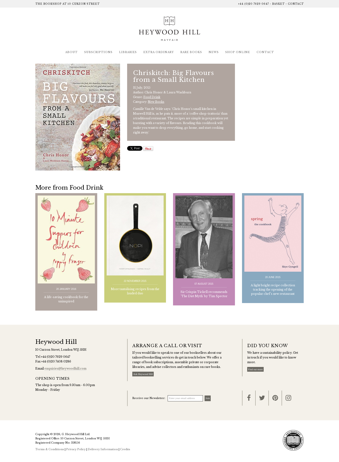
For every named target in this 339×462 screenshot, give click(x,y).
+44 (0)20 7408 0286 (56, 361)
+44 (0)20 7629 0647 (253, 3)
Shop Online (237, 52)
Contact (296, 3)
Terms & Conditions (49, 449)
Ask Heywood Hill (143, 374)
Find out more (255, 369)
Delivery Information (103, 449)
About (71, 52)
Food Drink (151, 97)
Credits (125, 449)
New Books (156, 102)
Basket (278, 3)
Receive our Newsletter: (148, 398)
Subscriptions (98, 52)
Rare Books (191, 52)
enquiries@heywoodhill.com (65, 368)
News (214, 52)
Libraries (128, 52)
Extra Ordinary (158, 52)
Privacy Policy (76, 449)
